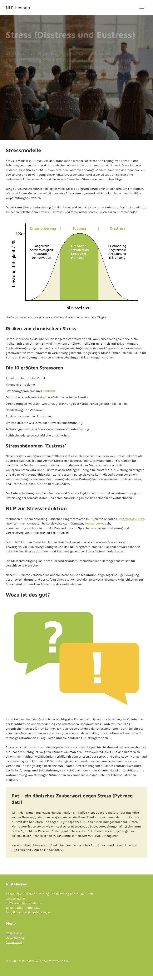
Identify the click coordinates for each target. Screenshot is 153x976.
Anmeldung (14, 942)
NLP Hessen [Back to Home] (18, 7)
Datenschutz (15, 937)
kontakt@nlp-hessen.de (33, 912)
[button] (142, 7)
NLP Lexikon (34, 119)
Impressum (14, 933)
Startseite (12, 119)
